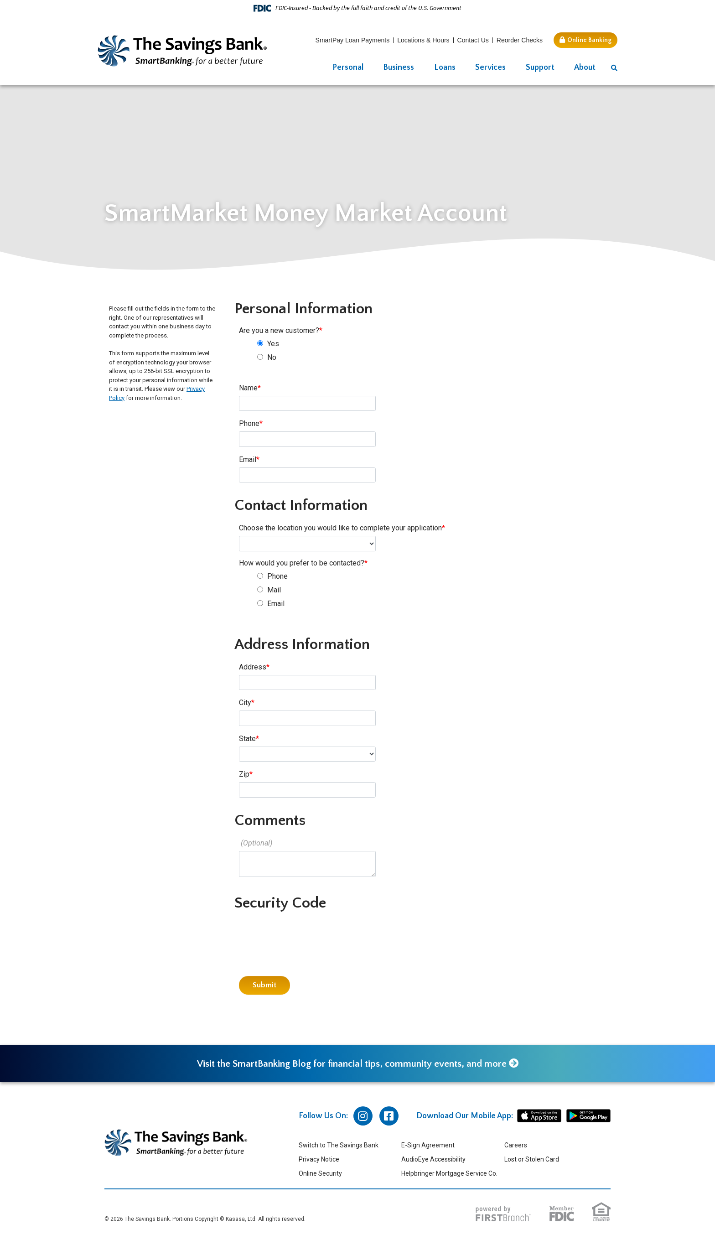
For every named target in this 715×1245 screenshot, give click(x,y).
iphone (539, 1117)
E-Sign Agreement (428, 1146)
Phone (249, 423)
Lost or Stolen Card (531, 1160)
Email (247, 459)
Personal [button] (347, 67)
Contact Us (473, 40)
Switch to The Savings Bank (338, 1146)
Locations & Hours (423, 40)
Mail (274, 590)
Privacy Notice (319, 1160)
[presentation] (308, 938)
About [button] (585, 67)
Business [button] (398, 67)
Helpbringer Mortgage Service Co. (449, 1174)
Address (252, 667)
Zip (244, 774)
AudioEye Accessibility (433, 1160)
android (588, 1117)
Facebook (389, 1116)
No (271, 357)
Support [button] (540, 67)
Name (248, 388)
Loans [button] (445, 67)
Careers (515, 1146)
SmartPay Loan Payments (353, 40)
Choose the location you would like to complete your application (340, 528)
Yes (273, 343)
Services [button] (490, 67)
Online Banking (589, 40)
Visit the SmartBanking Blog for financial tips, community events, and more (351, 1064)
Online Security (320, 1174)
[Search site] (614, 68)
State (247, 738)
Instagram (363, 1116)
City (245, 702)
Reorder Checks (520, 40)
